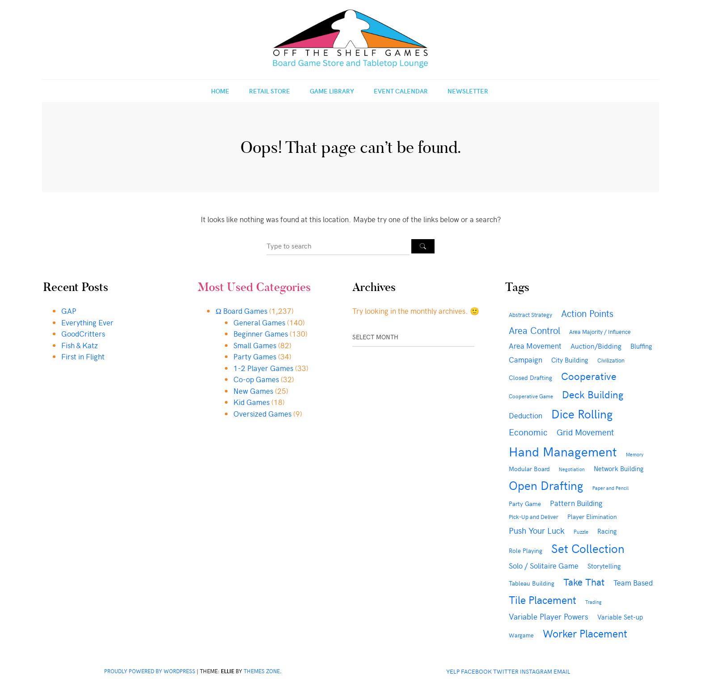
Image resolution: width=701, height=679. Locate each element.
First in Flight (83, 356)
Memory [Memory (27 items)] (634, 454)
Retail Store (269, 91)
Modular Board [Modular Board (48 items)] (529, 468)
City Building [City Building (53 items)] (569, 359)
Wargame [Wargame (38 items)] (521, 635)
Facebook (476, 671)
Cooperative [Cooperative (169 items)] (589, 376)
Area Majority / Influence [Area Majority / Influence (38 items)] (600, 331)
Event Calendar (401, 91)
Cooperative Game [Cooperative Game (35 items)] (531, 396)
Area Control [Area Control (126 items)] (534, 330)
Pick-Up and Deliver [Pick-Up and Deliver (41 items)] (533, 516)
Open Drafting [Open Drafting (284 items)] (546, 485)
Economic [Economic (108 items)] (528, 432)
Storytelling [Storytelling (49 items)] (604, 565)
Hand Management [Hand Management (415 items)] (563, 451)
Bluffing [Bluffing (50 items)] (641, 346)
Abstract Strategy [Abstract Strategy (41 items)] (530, 314)
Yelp (453, 671)
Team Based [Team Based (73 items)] (633, 582)
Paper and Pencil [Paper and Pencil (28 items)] (610, 488)
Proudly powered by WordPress (149, 671)
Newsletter (468, 91)
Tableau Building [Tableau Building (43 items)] (531, 583)
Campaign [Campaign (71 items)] (525, 359)
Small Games (254, 345)
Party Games (254, 356)
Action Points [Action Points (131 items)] (587, 313)
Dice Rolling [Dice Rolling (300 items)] (582, 413)
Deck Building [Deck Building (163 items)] (593, 394)
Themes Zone (262, 671)
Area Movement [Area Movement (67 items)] (535, 346)
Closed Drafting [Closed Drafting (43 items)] (530, 377)
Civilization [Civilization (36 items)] (611, 360)
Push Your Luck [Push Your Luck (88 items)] (537, 530)
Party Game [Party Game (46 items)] (525, 503)
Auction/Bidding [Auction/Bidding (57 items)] (595, 345)
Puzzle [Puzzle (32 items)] (581, 531)
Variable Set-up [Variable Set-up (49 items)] (620, 616)
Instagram (536, 671)
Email (561, 671)
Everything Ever (87, 322)
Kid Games (251, 401)
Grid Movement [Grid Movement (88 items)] (585, 432)
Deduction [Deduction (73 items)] (525, 415)
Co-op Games (256, 379)
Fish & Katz (79, 345)
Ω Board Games (241, 310)
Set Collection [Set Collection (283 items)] (588, 548)
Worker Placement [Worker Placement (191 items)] (585, 633)
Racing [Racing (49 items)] (607, 531)
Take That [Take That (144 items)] (583, 581)
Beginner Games (260, 333)
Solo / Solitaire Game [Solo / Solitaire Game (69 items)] (544, 565)
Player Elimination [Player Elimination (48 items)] (592, 516)
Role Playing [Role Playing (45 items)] (525, 550)
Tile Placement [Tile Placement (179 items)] (542, 599)
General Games (259, 322)
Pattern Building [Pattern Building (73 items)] (576, 503)
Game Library (332, 91)
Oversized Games (262, 413)
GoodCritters (83, 333)
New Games (253, 390)
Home (220, 91)
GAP (68, 310)
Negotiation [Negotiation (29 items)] (572, 469)
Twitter (506, 671)
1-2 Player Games (263, 368)
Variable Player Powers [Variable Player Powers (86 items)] (548, 616)
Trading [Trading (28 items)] (593, 602)
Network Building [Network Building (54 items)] (619, 468)
